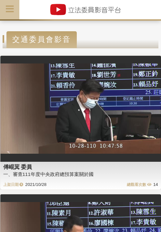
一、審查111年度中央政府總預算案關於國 (48, 174)
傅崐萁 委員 (17, 167)
